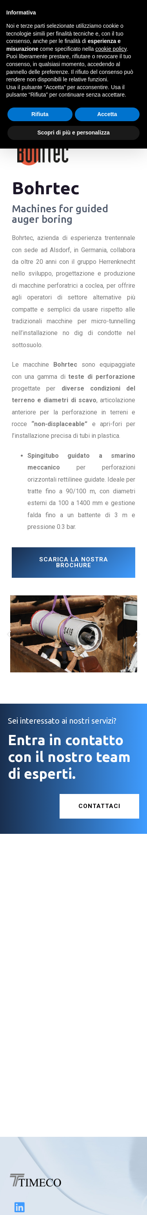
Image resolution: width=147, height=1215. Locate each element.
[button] (9, 634)
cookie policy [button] (110, 49)
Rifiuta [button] (40, 114)
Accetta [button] (107, 114)
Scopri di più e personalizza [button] (73, 132)
